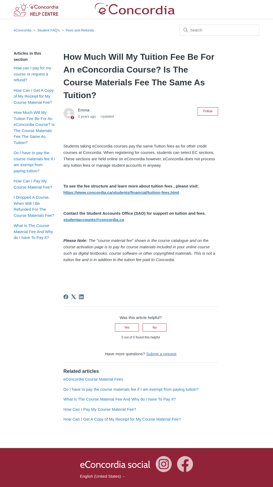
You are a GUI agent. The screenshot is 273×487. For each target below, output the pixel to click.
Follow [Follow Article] (207, 111)
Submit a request (161, 354)
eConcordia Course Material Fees (93, 379)
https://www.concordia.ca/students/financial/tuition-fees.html (121, 192)
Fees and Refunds (80, 30)
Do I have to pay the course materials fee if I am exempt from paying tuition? (34, 161)
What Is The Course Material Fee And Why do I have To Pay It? (33, 231)
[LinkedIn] (81, 296)
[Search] (219, 30)
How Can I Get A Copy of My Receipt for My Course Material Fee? (34, 96)
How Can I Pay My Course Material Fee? (33, 184)
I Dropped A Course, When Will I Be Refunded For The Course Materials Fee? (34, 206)
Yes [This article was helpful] (127, 327)
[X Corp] (73, 296)
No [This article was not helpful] (154, 327)
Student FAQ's (49, 30)
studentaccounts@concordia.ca (93, 219)
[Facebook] (65, 296)
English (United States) (102, 476)
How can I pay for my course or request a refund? (32, 74)
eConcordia (22, 30)
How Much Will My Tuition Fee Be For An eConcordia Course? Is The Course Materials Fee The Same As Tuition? (34, 127)
